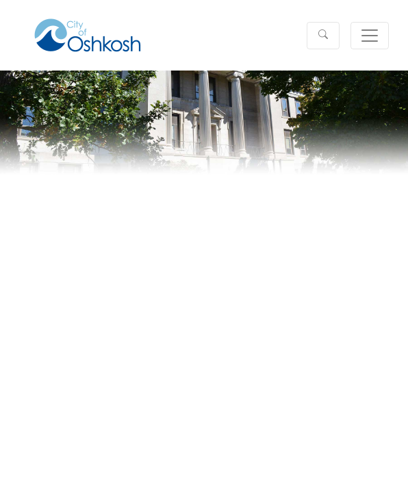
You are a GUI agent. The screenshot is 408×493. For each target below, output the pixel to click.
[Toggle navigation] (369, 35)
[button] (323, 35)
